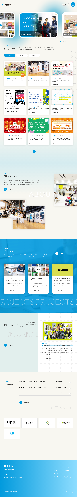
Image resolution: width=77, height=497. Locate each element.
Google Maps (21, 476)
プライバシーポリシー (69, 470)
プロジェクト (57, 469)
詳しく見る (11, 294)
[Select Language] (64, 5)
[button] (60, 41)
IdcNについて (57, 466)
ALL (10, 55)
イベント (22, 55)
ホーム (56, 463)
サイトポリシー (68, 468)
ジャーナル (57, 472)
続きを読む (48, 362)
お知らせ (34, 55)
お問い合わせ (68, 463)
